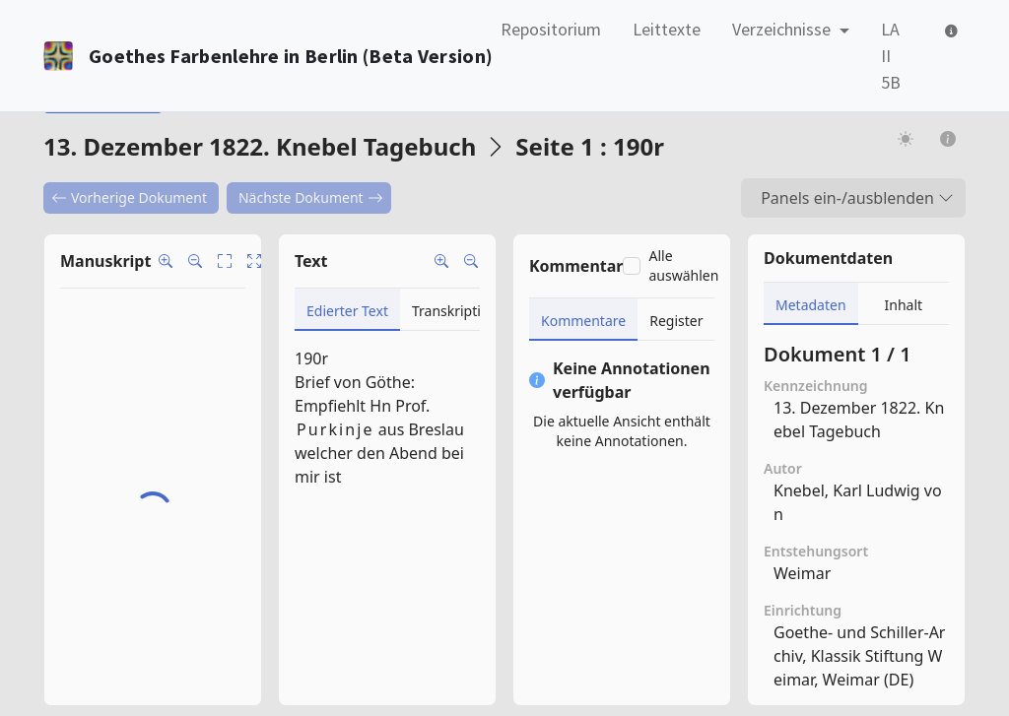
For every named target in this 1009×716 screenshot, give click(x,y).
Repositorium (551, 29)
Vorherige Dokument (129, 197)
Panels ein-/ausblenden (857, 198)
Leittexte (667, 29)
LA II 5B (891, 56)
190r (311, 358)
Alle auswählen (683, 265)
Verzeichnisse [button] (783, 29)
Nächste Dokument (310, 197)
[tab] (347, 310)
